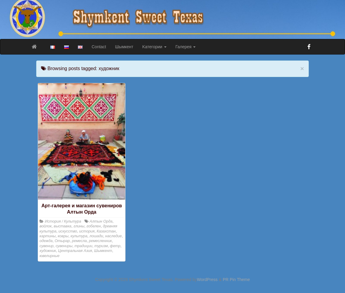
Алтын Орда (101, 221)
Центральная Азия (75, 251)
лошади (96, 236)
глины (78, 226)
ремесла (79, 241)
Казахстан (106, 231)
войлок (46, 226)
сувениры (64, 246)
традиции (84, 246)
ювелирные (50, 256)
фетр (115, 246)
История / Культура (63, 221)
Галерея (185, 46)
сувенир (47, 246)
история (86, 231)
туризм (101, 246)
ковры (63, 236)
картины (48, 236)
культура (78, 236)
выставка (62, 226)
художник (48, 251)
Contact (99, 46)
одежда (46, 241)
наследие (113, 236)
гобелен (94, 226)
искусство (67, 231)
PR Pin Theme (236, 279)
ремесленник (100, 241)
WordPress (207, 279)
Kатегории (154, 46)
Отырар (62, 241)
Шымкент (124, 46)
